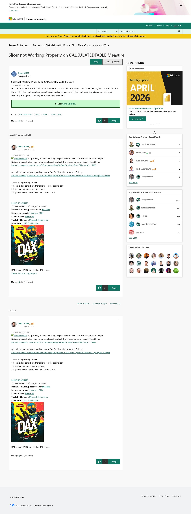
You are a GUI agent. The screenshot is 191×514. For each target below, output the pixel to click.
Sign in (159, 25)
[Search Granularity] (107, 31)
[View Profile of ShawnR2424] (23, 73)
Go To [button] (176, 25)
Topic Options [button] (111, 61)
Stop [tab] (158, 125)
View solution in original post (24, 273)
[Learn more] (137, 118)
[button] (96, 61)
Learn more (14, 10)
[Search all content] (150, 31)
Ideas (75, 19)
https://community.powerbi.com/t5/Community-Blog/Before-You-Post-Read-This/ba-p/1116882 (53, 165)
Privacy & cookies (148, 496)
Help (167, 25)
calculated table (25, 114)
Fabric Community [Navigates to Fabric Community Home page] (36, 18)
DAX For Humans (30, 223)
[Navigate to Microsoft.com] (16, 18)
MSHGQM (29, 216)
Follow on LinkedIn (19, 202)
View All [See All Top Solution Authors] (133, 182)
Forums (52, 19)
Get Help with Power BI (60, 45)
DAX (37, 114)
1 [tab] (150, 124)
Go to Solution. (69, 103)
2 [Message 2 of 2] (19, 282)
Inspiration (64, 19)
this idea (46, 209)
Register (149, 25)
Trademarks (176, 496)
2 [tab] (152, 124)
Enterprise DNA (36, 213)
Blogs (99, 19)
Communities (87, 19)
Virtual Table (56, 114)
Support (120, 19)
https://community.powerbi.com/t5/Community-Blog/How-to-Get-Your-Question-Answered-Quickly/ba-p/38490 (60, 175)
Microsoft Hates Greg (38, 220)
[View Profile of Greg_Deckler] (23, 146)
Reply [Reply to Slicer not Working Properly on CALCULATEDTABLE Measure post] (114, 120)
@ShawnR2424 (20, 158)
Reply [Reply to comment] (114, 288)
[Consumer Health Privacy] (43, 505)
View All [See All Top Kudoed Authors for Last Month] (133, 237)
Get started (141, 36)
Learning (109, 19)
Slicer (45, 114)
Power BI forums (19, 45)
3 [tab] (153, 124)
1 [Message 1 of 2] (19, 121)
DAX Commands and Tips (93, 45)
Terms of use (164, 496)
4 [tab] (155, 124)
